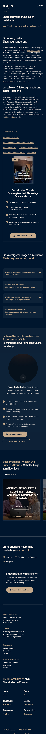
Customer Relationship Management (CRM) (18, 142)
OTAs (24, 81)
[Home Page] (9, 6)
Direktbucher (7, 81)
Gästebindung (10, 117)
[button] (40, 5)
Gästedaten (31, 152)
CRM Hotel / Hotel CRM (11, 137)
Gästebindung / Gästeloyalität (14, 152)
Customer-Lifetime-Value (28, 147)
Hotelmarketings (33, 50)
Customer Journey (9, 147)
